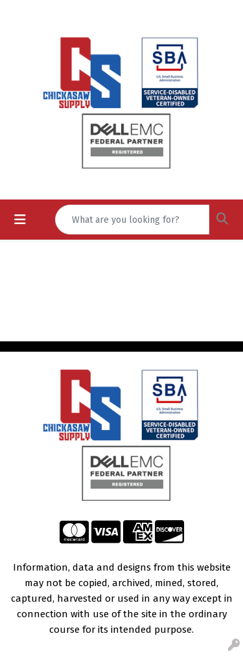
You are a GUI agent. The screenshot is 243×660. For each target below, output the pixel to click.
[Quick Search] (132, 219)
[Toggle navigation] (20, 220)
